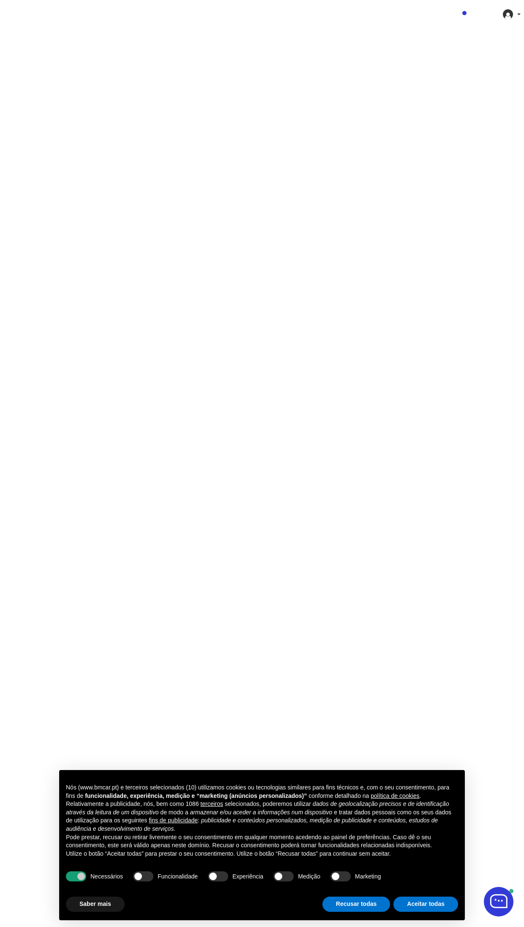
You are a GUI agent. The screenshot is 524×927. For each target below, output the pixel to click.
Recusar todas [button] (356, 903)
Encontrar (206, 14)
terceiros (211, 803)
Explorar (246, 14)
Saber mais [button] (95, 903)
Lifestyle (284, 14)
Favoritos (447, 14)
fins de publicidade (173, 820)
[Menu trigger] (10, 15)
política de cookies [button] (395, 795)
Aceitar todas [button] (426, 903)
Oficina (321, 14)
